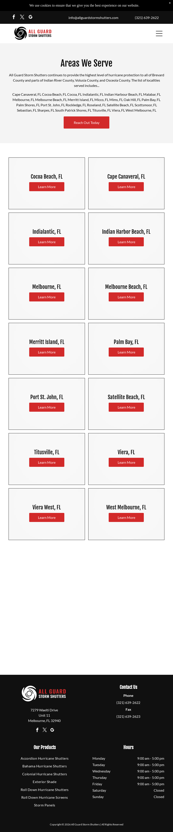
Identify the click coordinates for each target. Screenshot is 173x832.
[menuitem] (45, 758)
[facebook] (14, 17)
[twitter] (22, 17)
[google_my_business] (30, 17)
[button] (159, 33)
